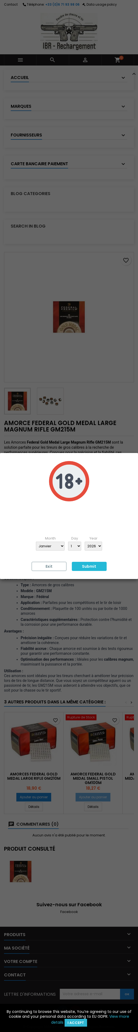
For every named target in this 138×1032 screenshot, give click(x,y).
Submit (89, 566)
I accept (76, 1022)
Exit (49, 566)
